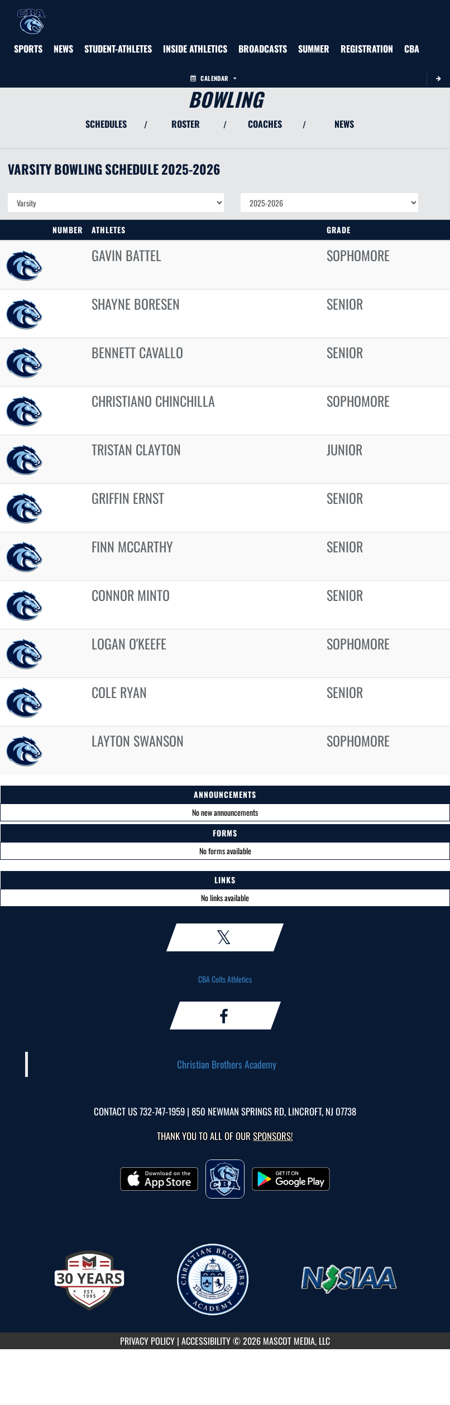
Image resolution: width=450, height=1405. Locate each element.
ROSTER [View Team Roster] (185, 123)
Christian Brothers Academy (226, 1064)
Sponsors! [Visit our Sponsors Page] (273, 1136)
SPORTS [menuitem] (28, 48)
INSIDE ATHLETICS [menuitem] (195, 48)
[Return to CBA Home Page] (31, 14)
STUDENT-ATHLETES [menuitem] (118, 48)
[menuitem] (63, 48)
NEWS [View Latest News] (344, 123)
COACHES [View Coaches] (265, 123)
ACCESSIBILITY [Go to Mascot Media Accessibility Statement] (206, 1341)
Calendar (213, 78)
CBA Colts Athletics (225, 979)
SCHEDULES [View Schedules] (106, 123)
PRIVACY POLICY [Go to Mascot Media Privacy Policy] (147, 1341)
